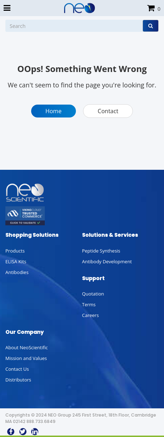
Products (15, 251)
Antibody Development (107, 261)
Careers (90, 315)
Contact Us (17, 369)
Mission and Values (26, 358)
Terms (89, 304)
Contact (108, 111)
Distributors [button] (18, 379)
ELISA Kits (15, 261)
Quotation (93, 293)
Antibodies (17, 272)
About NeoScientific (26, 347)
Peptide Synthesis (101, 251)
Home (53, 111)
